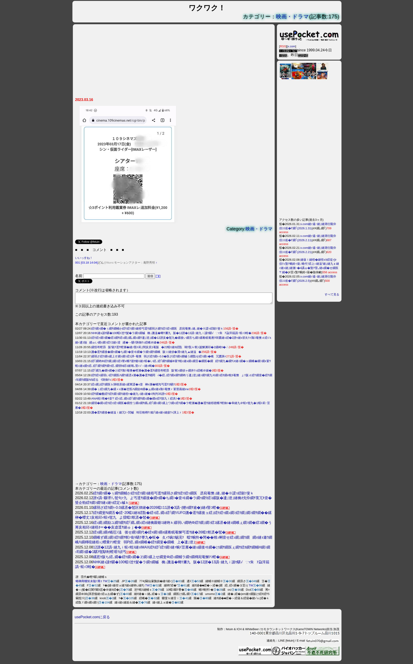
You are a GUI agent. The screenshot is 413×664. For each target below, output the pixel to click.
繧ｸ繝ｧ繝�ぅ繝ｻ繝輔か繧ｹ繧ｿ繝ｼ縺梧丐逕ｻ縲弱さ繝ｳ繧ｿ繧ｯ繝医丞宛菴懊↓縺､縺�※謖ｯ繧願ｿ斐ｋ (157, 330)
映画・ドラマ (292, 16)
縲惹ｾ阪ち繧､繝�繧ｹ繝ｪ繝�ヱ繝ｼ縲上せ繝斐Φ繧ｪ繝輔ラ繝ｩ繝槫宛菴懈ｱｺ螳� (156, 559)
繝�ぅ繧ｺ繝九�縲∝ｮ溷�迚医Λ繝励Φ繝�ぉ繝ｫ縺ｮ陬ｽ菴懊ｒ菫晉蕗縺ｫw (140, 391)
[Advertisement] (173, 62)
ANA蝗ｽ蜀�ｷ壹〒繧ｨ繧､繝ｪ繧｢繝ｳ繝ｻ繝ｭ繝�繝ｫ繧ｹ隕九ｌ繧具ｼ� (135, 400)
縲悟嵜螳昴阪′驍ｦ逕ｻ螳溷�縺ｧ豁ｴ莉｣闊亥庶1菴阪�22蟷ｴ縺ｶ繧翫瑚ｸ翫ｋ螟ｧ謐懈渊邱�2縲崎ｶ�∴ (159, 349)
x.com (292, 46)
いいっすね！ (84, 258)
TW (105, 583)
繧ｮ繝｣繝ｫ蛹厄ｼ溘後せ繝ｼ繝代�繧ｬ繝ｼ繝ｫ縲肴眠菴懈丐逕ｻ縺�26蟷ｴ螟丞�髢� (159, 534)
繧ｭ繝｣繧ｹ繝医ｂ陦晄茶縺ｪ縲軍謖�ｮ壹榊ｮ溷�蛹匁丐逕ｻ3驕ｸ (133, 386)
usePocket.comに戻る (92, 619)
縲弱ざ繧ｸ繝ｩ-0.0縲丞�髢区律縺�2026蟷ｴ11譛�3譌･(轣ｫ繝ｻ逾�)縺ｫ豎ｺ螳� (156, 509)
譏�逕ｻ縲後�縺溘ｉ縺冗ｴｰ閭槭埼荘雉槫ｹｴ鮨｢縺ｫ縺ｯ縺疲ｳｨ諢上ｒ (136, 414)
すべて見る (332, 294)
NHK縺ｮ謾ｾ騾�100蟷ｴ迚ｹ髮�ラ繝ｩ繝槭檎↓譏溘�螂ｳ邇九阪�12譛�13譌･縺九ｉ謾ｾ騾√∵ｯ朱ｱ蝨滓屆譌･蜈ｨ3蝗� (171, 335)
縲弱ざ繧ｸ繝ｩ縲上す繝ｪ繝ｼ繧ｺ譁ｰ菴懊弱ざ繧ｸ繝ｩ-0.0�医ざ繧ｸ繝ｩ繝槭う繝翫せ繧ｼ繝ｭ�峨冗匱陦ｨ (158, 358)
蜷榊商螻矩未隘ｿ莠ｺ (89, 583)
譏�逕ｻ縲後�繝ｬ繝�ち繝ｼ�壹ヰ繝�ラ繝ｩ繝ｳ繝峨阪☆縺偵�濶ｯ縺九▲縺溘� (146, 354)
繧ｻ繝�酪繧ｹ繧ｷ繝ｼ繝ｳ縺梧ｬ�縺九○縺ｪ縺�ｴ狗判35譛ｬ (128, 396)
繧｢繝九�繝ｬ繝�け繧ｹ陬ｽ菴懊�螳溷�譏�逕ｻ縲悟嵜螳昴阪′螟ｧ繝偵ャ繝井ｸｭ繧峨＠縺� (151, 372)
